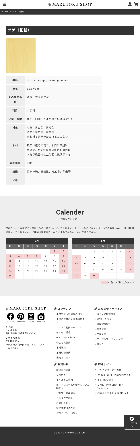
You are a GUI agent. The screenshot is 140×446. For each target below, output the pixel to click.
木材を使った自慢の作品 (69, 314)
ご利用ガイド (63, 375)
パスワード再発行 (65, 393)
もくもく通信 (63, 332)
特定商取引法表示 (65, 408)
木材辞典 (61, 347)
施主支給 (101, 329)
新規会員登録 (63, 370)
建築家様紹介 (104, 324)
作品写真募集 (63, 342)
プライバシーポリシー (68, 413)
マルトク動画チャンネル (69, 327)
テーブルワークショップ (110, 339)
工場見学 (101, 334)
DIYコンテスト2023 (67, 337)
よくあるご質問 (64, 380)
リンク (100, 344)
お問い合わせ (63, 403)
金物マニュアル (64, 357)
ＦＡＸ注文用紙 (64, 398)
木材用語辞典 (63, 352)
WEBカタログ (104, 319)
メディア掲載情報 (106, 314)
